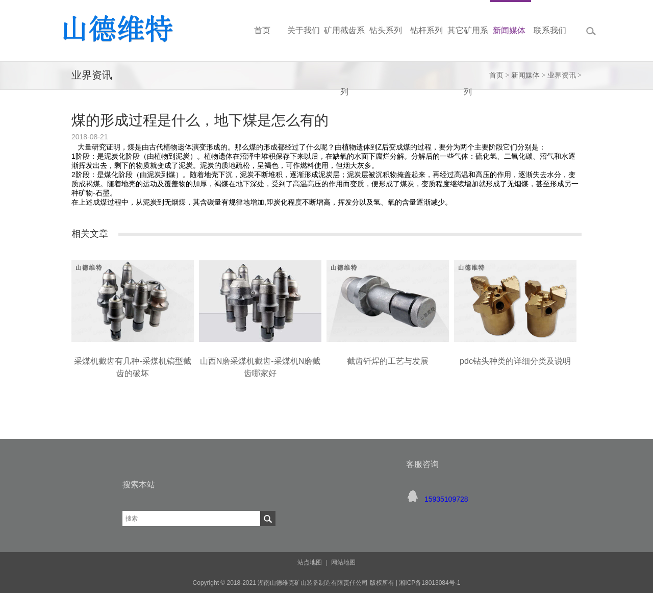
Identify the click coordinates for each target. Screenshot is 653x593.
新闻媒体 (525, 75)
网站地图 (343, 562)
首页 (496, 75)
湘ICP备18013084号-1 (428, 582)
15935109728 (446, 499)
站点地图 (309, 562)
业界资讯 (561, 75)
